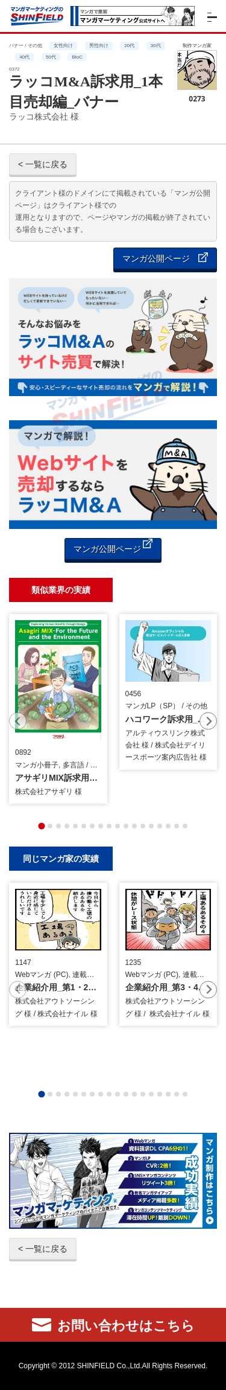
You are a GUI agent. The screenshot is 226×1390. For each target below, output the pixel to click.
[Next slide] (208, 721)
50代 (51, 57)
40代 (24, 57)
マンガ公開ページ (165, 258)
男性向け (98, 45)
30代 (156, 45)
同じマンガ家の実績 (61, 858)
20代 (129, 45)
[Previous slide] (18, 721)
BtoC (77, 57)
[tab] (41, 825)
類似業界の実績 (60, 589)
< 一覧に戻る (42, 164)
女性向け (63, 45)
